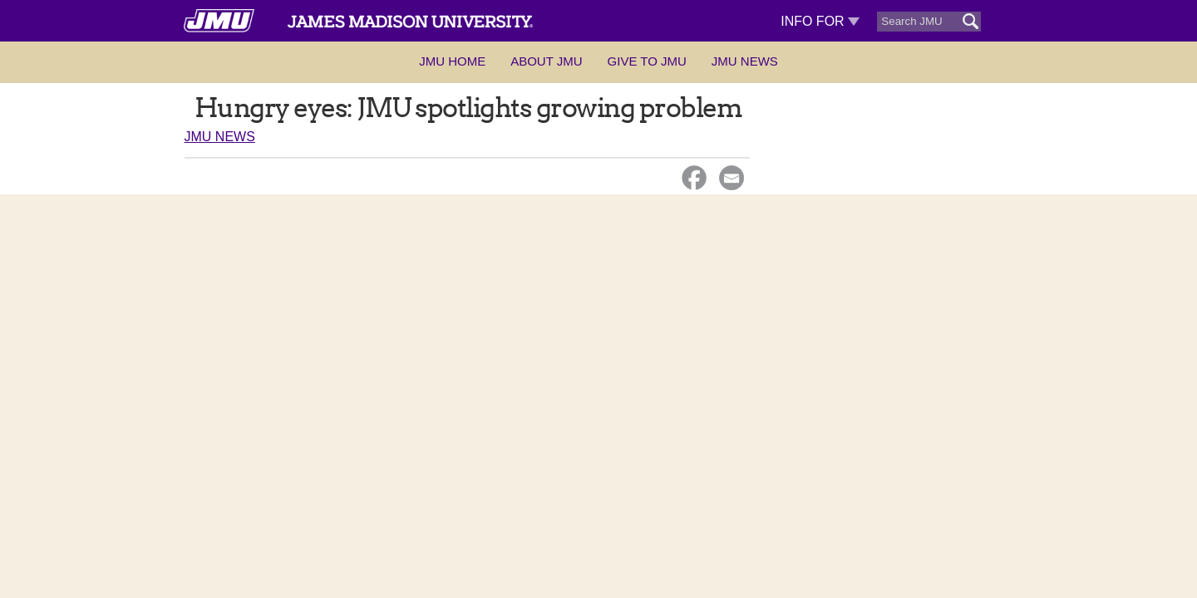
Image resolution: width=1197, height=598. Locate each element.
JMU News (745, 61)
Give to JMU (647, 61)
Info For (820, 21)
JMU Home (452, 61)
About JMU (546, 61)
